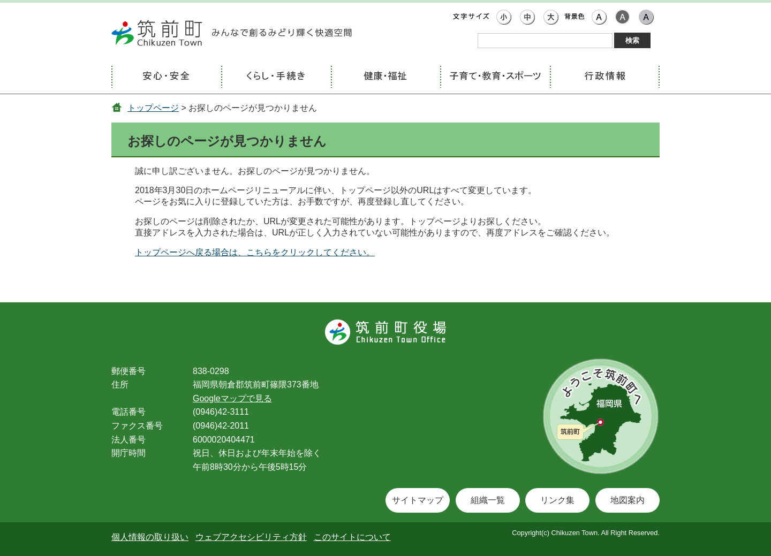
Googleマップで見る (232, 398)
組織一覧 (488, 500)
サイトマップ (417, 500)
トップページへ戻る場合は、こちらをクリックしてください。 (255, 252)
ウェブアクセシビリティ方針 (251, 537)
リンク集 (557, 500)
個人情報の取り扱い (149, 537)
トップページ (153, 107)
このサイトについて (352, 537)
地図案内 (627, 500)
